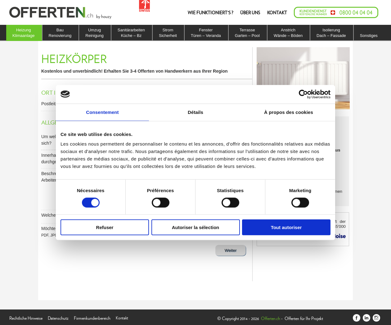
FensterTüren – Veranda (206, 33)
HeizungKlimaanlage (23, 33)
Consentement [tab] (102, 112)
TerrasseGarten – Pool (247, 33)
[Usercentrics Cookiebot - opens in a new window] (303, 94)
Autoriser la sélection (195, 227)
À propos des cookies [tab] (288, 112)
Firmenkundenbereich (92, 317)
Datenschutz (58, 317)
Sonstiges (369, 35)
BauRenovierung (60, 33)
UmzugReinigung (94, 33)
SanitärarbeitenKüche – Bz (131, 33)
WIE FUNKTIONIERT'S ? (210, 12)
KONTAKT (277, 12)
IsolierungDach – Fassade (331, 33)
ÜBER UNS (250, 12)
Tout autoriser (286, 227)
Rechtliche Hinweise (26, 317)
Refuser (105, 227)
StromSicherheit (168, 33)
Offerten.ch (270, 318)
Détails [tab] (195, 112)
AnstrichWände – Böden (288, 33)
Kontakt (122, 317)
